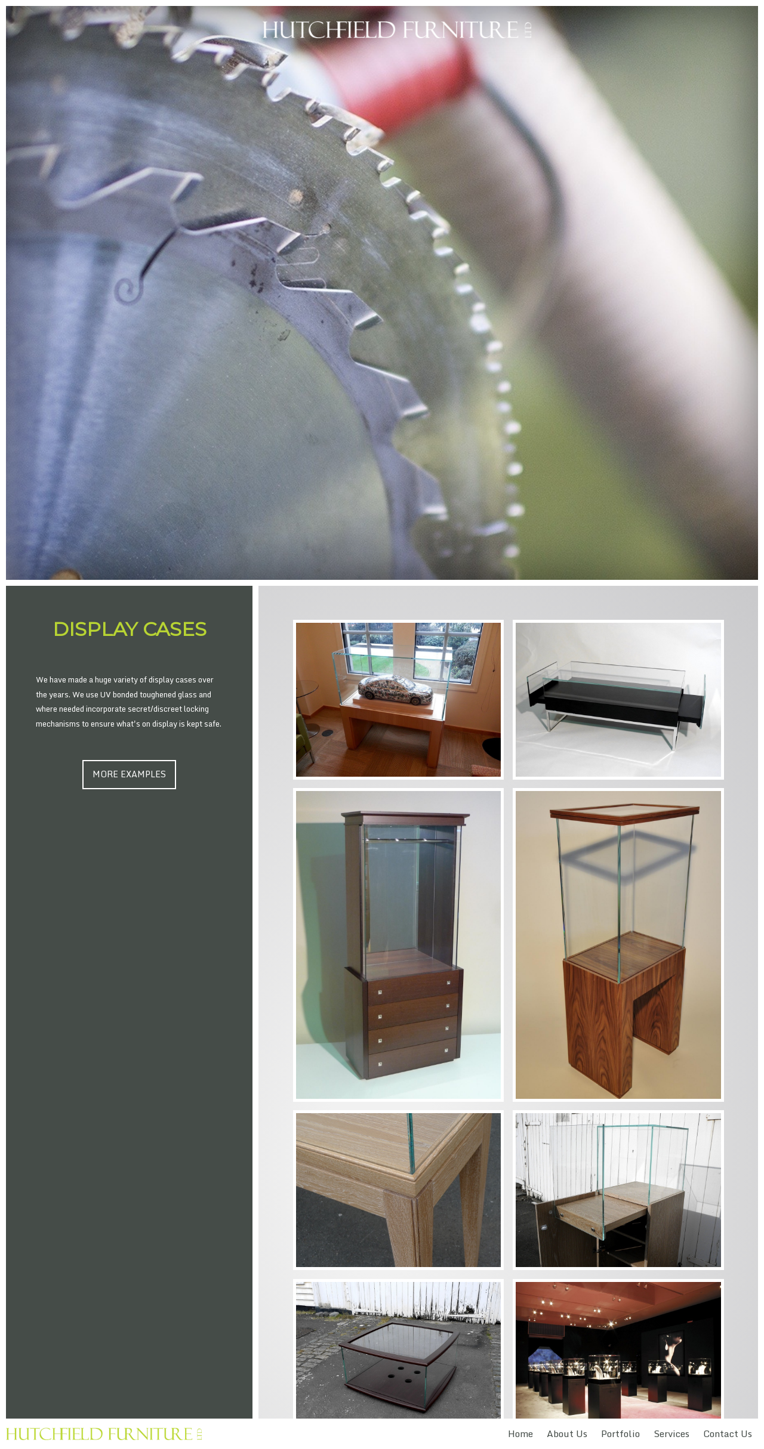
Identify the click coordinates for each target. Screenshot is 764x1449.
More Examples (129, 774)
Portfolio (620, 1433)
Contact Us (727, 1433)
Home (520, 1433)
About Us (567, 1433)
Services (671, 1433)
